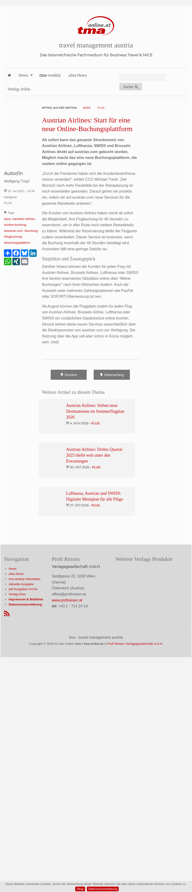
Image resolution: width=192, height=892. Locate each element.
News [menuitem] (23, 75)
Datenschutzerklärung (102, 889)
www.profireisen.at (67, 600)
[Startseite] (96, 26)
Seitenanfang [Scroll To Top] (112, 375)
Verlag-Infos (17, 594)
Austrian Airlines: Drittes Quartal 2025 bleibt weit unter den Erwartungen (94, 455)
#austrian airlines (23, 219)
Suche (130, 87)
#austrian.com (13, 231)
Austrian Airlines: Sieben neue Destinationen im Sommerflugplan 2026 (95, 411)
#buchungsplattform (17, 242)
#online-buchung (15, 224)
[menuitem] (9, 75)
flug (95, 423)
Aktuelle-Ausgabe (21, 584)
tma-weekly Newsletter (25, 579)
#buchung (31, 231)
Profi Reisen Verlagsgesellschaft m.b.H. (135, 643)
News (13, 568)
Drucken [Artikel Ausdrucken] (68, 375)
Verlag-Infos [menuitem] (19, 89)
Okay (80, 889)
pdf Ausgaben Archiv (23, 589)
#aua (7, 219)
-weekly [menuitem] (50, 75)
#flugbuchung (13, 236)
